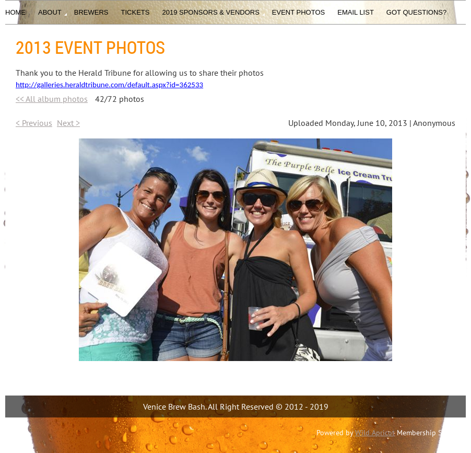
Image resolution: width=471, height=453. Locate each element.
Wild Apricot (375, 432)
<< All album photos (52, 99)
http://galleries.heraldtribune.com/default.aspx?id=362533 (109, 84)
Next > (68, 123)
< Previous (34, 123)
